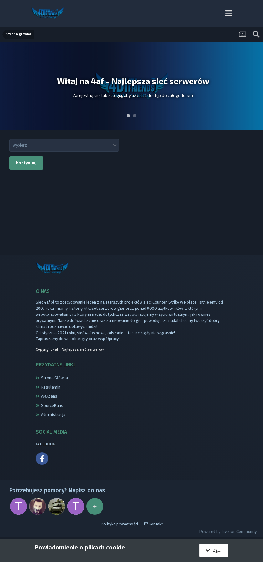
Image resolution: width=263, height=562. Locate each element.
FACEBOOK (45, 444)
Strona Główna (54, 377)
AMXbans (49, 396)
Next (255, 86)
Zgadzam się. (217, 550)
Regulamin (50, 387)
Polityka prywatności (119, 524)
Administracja (53, 414)
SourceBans (52, 405)
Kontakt (153, 524)
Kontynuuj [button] (26, 163)
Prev (8, 86)
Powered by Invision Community (228, 531)
